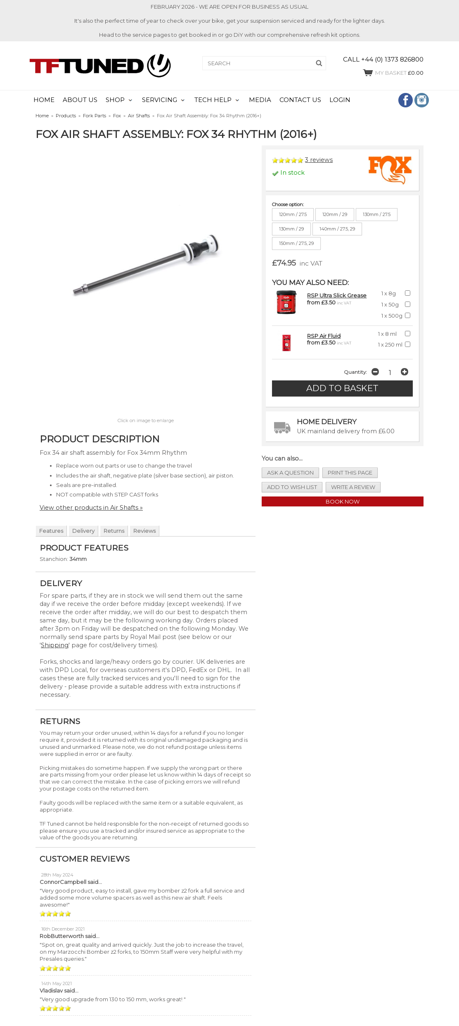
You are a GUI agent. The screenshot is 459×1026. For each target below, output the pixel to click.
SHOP (115, 100)
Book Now (343, 501)
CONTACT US (300, 100)
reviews (319, 160)
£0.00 (393, 72)
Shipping (55, 645)
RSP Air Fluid (324, 335)
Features (51, 530)
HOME (43, 100)
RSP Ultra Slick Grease (337, 295)
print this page (350, 472)
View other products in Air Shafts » (91, 507)
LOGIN (339, 100)
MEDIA (260, 100)
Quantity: (355, 372)
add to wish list (292, 487)
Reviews (144, 530)
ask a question (290, 472)
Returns (114, 530)
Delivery (83, 530)
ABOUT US (80, 100)
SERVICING (159, 100)
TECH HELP (213, 100)
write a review (353, 487)
